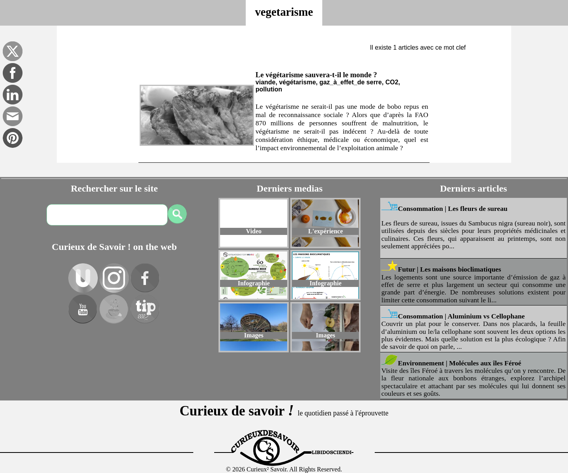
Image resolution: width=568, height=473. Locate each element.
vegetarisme (284, 12)
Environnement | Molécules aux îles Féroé (459, 363)
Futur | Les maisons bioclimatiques (449, 269)
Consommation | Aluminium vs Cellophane (461, 316)
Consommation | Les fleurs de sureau (453, 208)
